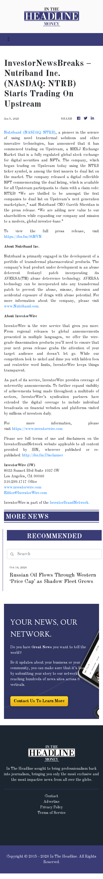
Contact (51, 796)
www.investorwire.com (22, 487)
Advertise (51, 802)
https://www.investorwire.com (37, 429)
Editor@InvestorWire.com (25, 493)
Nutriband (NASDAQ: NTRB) (29, 132)
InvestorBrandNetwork (69, 503)
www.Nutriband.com (21, 306)
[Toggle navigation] (8, 39)
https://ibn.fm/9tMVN (23, 237)
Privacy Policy (51, 807)
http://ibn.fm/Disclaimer (42, 455)
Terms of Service (52, 813)
